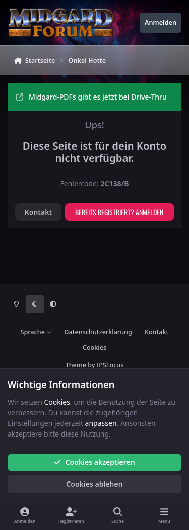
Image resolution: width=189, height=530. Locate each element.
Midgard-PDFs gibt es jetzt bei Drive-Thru (91, 97)
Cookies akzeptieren (94, 462)
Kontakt (38, 212)
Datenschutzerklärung (98, 332)
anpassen (101, 423)
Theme (76, 365)
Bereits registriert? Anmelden (119, 212)
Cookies (94, 347)
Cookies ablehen (94, 484)
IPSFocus (110, 365)
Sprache (36, 332)
